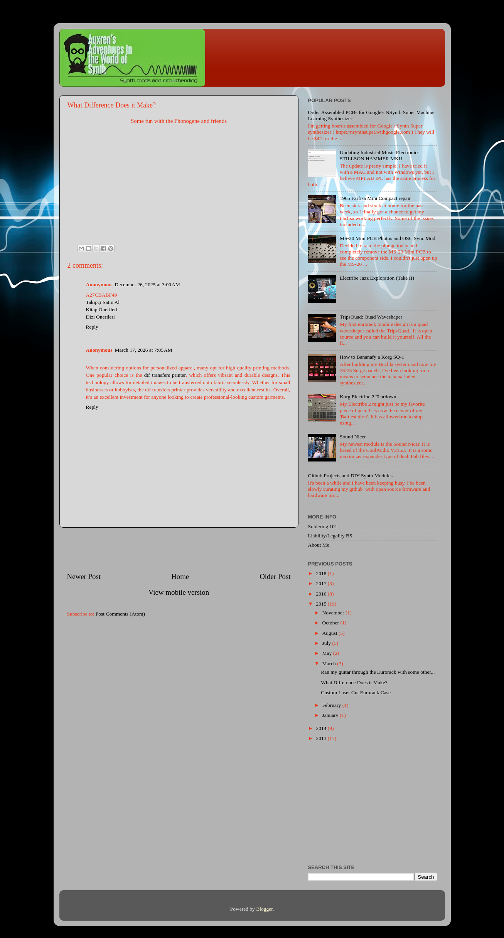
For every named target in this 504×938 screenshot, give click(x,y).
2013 (321, 738)
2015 (321, 604)
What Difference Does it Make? (354, 682)
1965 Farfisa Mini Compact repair (375, 198)
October (331, 623)
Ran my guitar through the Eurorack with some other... (378, 672)
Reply (92, 327)
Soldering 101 (322, 526)
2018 (321, 573)
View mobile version (178, 592)
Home (180, 576)
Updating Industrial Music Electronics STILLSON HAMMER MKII (380, 155)
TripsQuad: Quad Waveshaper (371, 317)
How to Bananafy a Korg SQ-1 (372, 357)
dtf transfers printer (165, 375)
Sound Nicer (353, 437)
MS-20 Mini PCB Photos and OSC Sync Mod (387, 238)
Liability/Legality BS (330, 536)
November (334, 613)
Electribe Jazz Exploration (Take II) (377, 278)
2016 (321, 594)
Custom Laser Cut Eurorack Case (356, 692)
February (332, 705)
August (330, 633)
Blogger (264, 909)
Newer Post (84, 576)
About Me (318, 545)
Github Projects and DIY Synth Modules (350, 475)
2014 (321, 728)
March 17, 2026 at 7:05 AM (143, 350)
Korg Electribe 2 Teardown (368, 396)
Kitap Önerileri (102, 309)
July (327, 643)
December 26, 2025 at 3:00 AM (147, 284)
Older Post (275, 576)
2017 (321, 583)
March (329, 663)
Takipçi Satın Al (103, 302)
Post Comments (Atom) (120, 614)
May (327, 653)
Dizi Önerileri (100, 317)
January (331, 715)
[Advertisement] (179, 549)
